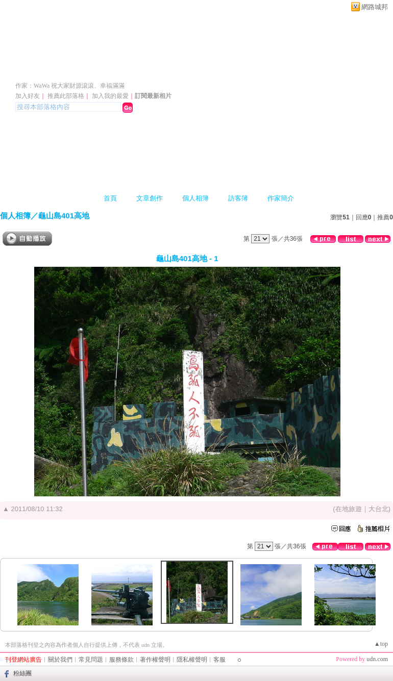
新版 (156, 71)
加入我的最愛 (110, 95)
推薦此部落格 (65, 95)
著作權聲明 (155, 659)
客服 (219, 659)
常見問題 (91, 659)
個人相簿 (195, 198)
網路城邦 (374, 7)
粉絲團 (22, 673)
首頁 (110, 198)
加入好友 (27, 95)
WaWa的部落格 (64, 71)
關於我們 (60, 659)
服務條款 (121, 659)
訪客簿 (238, 198)
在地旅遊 (348, 509)
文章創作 (149, 198)
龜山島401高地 (63, 215)
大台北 (378, 509)
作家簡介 (280, 198)
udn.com (377, 659)
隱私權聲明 (192, 659)
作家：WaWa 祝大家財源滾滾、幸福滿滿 (70, 85)
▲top (381, 643)
